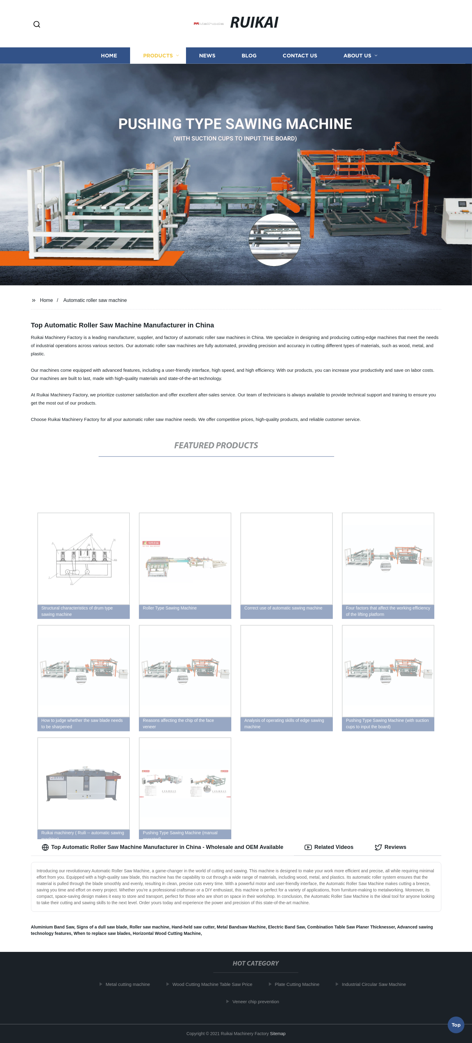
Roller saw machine (149, 927)
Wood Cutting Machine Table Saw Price (215, 984)
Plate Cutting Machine (299, 984)
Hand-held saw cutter (193, 927)
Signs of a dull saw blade (102, 927)
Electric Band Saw (286, 927)
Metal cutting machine (130, 984)
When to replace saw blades (102, 933)
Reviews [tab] (390, 847)
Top (456, 1026)
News (207, 55)
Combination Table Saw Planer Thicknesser (351, 927)
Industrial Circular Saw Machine (376, 984)
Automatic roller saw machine (95, 300)
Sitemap (277, 1033)
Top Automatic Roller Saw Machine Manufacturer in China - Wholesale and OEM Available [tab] (163, 847)
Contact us (300, 55)
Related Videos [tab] (329, 847)
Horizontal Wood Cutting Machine (167, 933)
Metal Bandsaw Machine (241, 927)
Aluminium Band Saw (52, 927)
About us (357, 55)
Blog (249, 55)
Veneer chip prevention (258, 1001)
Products (158, 55)
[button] (37, 24)
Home (109, 55)
